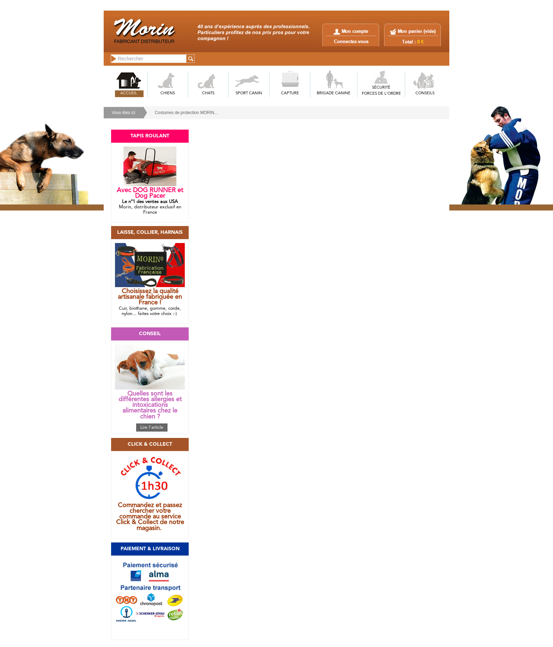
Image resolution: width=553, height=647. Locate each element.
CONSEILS (425, 93)
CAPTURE (290, 93)
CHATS (208, 93)
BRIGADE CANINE (334, 93)
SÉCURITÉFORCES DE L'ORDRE (381, 91)
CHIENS (167, 93)
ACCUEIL (128, 93)
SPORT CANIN (249, 93)
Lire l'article (151, 427)
